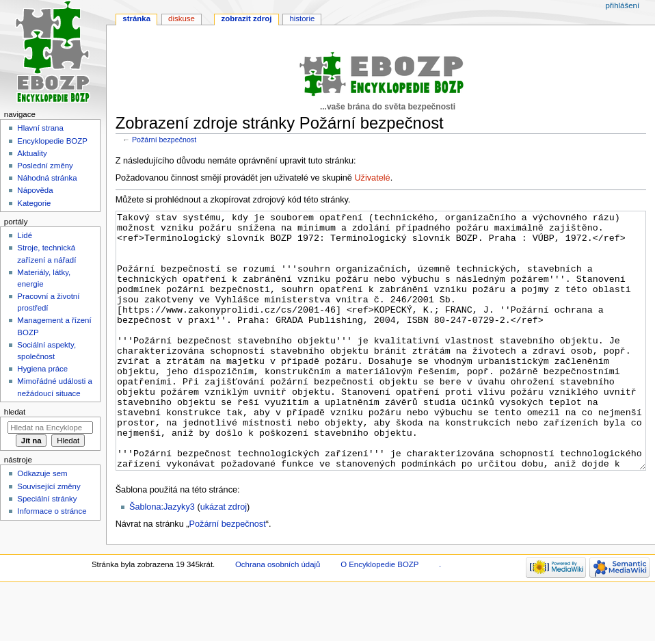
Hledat (14, 412)
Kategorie (34, 203)
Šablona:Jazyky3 (162, 558)
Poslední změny (45, 165)
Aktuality (31, 153)
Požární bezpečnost (164, 139)
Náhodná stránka (47, 178)
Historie (302, 18)
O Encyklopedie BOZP (379, 616)
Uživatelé (372, 178)
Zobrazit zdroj (247, 18)
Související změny (48, 486)
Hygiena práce (42, 369)
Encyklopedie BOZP (52, 141)
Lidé (24, 235)
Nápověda (35, 190)
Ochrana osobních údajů (277, 616)
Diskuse (181, 18)
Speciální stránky (47, 499)
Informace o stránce (51, 511)
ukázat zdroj (223, 558)
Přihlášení (622, 5)
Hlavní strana (40, 128)
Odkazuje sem (42, 473)
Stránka (136, 18)
